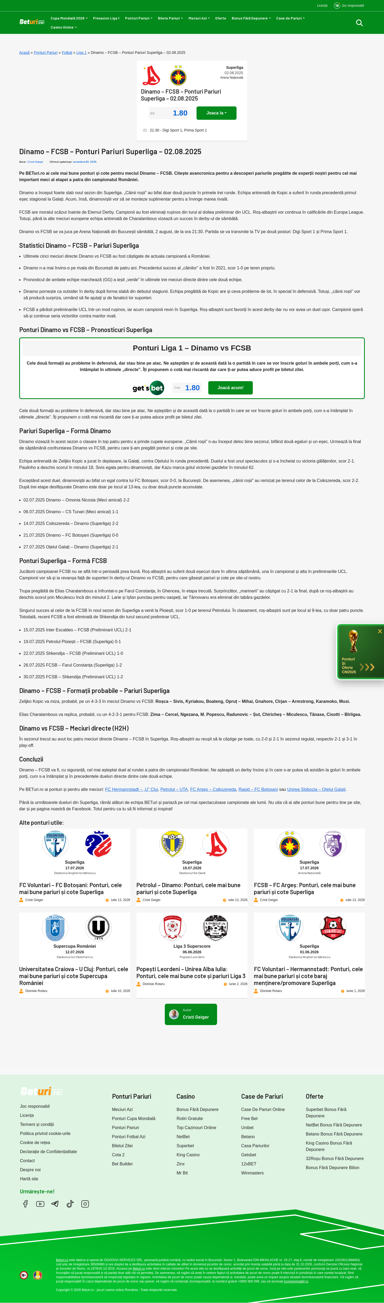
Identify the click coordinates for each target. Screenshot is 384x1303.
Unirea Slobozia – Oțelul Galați (316, 789)
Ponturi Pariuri (137, 18)
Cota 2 (118, 1155)
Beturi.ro (62, 1260)
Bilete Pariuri (169, 18)
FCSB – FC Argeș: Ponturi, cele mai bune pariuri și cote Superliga (305, 888)
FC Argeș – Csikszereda (213, 789)
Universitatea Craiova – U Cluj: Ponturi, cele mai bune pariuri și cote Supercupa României (73, 975)
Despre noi (30, 1169)
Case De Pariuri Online (263, 1109)
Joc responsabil (35, 1106)
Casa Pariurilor (255, 1145)
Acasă (24, 52)
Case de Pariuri (289, 18)
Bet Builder (122, 1164)
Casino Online (62, 27)
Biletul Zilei (122, 1145)
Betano (248, 1136)
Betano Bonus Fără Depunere (334, 1134)
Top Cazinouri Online (196, 1127)
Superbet (185, 1145)
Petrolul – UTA (174, 789)
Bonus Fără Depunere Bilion (332, 1167)
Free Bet (249, 1118)
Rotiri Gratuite (190, 1118)
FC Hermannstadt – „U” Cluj (131, 789)
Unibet (247, 1127)
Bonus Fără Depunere (250, 18)
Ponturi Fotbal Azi (128, 1136)
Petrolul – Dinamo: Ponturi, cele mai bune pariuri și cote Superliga (189, 888)
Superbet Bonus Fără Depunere (326, 1112)
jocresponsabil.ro (296, 1281)
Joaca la (214, 113)
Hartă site (29, 1179)
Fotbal (67, 52)
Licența (27, 1115)
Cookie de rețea (35, 1142)
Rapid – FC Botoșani (258, 789)
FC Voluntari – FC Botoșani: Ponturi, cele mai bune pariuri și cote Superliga (70, 888)
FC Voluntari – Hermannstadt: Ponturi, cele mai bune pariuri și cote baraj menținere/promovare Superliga (308, 975)
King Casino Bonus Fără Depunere (329, 1146)
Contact (27, 1160)
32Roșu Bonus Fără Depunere (335, 1158)
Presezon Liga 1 (106, 18)
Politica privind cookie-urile (45, 1133)
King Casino (188, 1155)
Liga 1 (82, 52)
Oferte (220, 18)
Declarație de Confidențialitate (48, 1151)
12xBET (249, 1164)
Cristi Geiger (35, 161)
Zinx (181, 1164)
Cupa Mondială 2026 (68, 18)
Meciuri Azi (198, 18)
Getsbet (248, 1155)
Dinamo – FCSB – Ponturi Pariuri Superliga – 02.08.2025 (181, 95)
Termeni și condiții (37, 1124)
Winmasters (252, 1173)
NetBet (183, 1136)
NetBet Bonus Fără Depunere (334, 1125)
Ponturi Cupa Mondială (133, 1118)
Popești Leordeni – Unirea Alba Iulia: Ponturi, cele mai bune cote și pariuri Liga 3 (191, 972)
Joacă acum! (230, 387)
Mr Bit (182, 1173)
